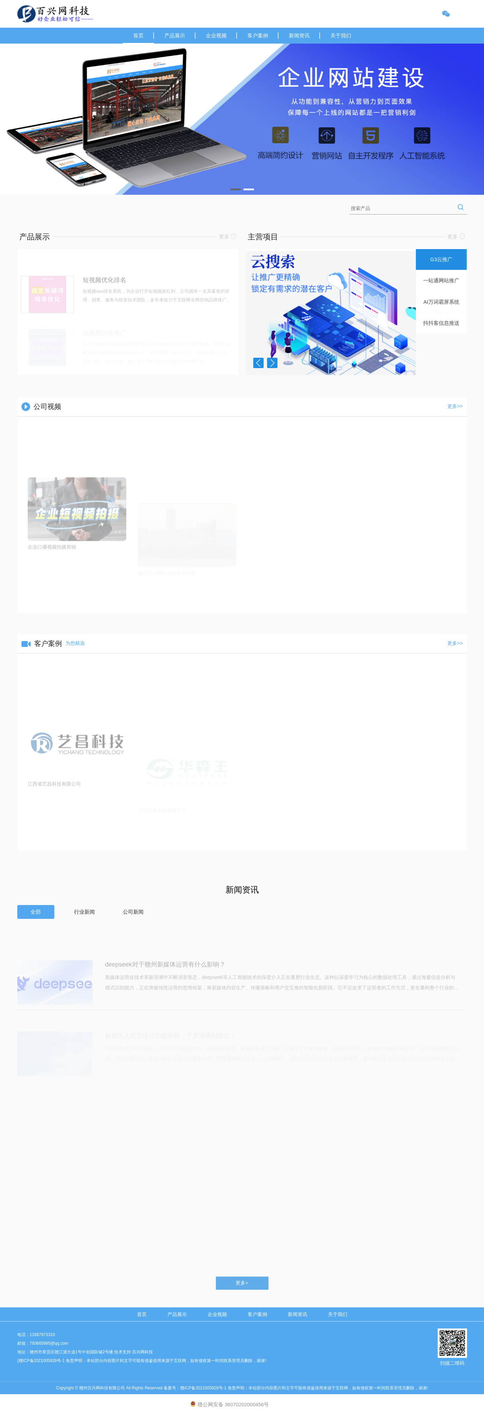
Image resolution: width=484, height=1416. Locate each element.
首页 (138, 35)
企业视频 (216, 35)
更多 (227, 236)
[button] (235, 189)
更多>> (455, 406)
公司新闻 (133, 912)
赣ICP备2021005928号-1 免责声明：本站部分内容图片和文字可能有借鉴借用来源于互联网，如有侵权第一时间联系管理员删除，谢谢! (304, 1388)
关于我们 (340, 35)
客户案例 (257, 35)
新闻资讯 (299, 35)
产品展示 (174, 35)
